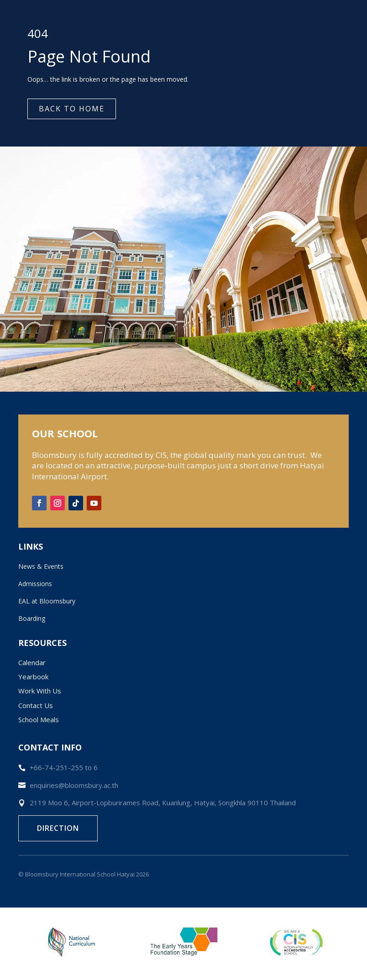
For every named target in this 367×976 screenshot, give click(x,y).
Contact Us (35, 705)
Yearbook (33, 676)
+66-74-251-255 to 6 (64, 767)
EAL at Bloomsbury (46, 601)
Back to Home (72, 109)
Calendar (32, 662)
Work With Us (39, 690)
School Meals (38, 719)
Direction (58, 828)
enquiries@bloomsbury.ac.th (74, 785)
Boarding (31, 618)
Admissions (35, 583)
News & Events (40, 566)
